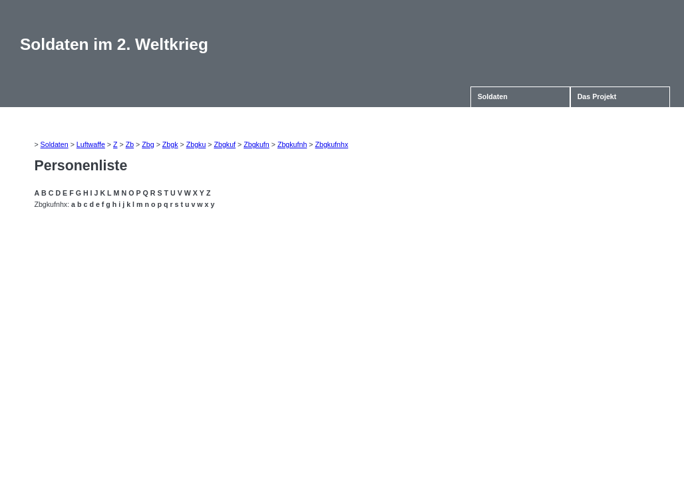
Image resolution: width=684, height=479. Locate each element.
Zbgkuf (225, 144)
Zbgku (196, 144)
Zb (130, 144)
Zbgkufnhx (331, 144)
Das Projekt (597, 96)
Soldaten (493, 96)
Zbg (148, 144)
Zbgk (170, 144)
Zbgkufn (256, 144)
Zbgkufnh (292, 144)
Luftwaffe (91, 144)
